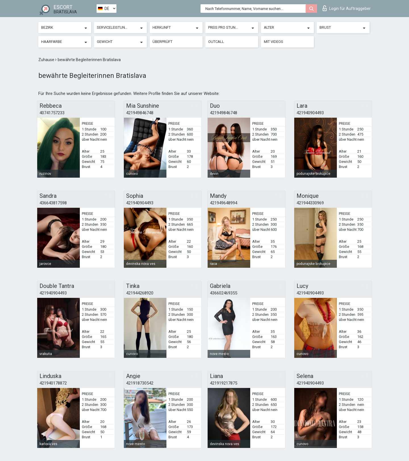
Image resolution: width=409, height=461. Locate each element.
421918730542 (139, 383)
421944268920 (139, 293)
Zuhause (46, 59)
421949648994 (223, 202)
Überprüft (162, 42)
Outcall (216, 42)
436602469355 (223, 293)
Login (347, 8)
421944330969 (310, 202)
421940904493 (310, 112)
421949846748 (139, 112)
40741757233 (51, 112)
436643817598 (53, 202)
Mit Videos (273, 42)
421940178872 (53, 383)
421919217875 (223, 383)
